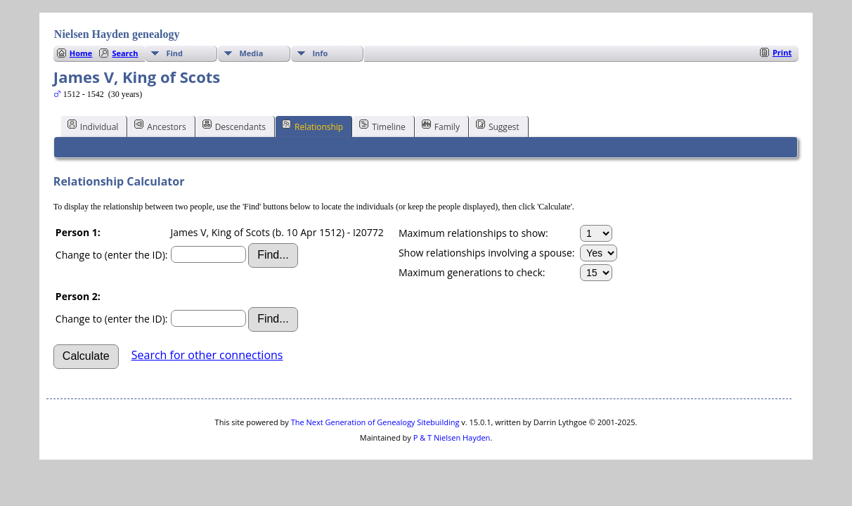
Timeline (382, 126)
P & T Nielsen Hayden (452, 437)
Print (782, 52)
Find (174, 53)
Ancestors (160, 126)
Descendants (234, 126)
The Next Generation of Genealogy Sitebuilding (375, 422)
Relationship (312, 126)
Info (320, 53)
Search (125, 53)
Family (441, 126)
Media (251, 53)
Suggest (497, 126)
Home (81, 53)
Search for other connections (207, 355)
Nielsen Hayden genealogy (117, 34)
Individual (93, 126)
